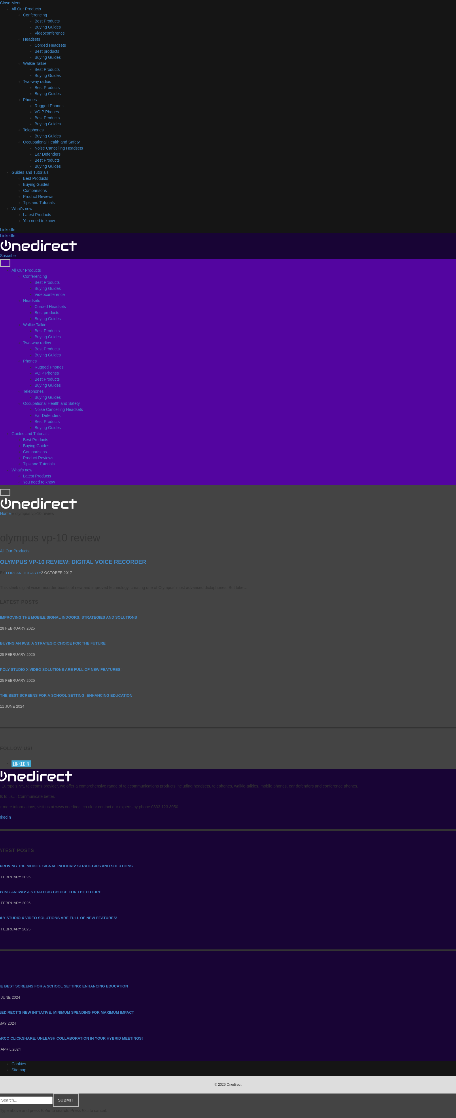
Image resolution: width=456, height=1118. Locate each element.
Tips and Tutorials (39, 202)
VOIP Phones (47, 111)
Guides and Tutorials (30, 172)
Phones (30, 99)
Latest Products (37, 214)
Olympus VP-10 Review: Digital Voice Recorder (73, 562)
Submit (65, 1100)
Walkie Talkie (34, 63)
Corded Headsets (50, 45)
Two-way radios (37, 81)
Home (5, 513)
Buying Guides (48, 27)
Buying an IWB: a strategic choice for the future (53, 643)
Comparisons (35, 190)
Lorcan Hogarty (23, 573)
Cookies (19, 1064)
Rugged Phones (49, 105)
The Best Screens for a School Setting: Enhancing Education (66, 695)
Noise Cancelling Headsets (59, 148)
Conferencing (35, 15)
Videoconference (50, 33)
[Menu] (5, 263)
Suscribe (8, 255)
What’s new (22, 208)
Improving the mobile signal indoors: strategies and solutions (68, 617)
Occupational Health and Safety (51, 142)
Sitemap (19, 1070)
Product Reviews (38, 196)
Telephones (33, 130)
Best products (47, 51)
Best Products (47, 21)
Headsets (31, 39)
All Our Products (26, 9)
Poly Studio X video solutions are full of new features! (61, 669)
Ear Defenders (47, 154)
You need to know (39, 220)
